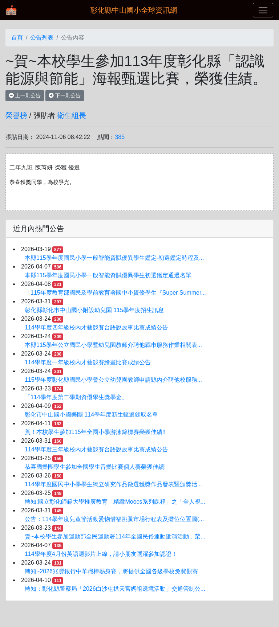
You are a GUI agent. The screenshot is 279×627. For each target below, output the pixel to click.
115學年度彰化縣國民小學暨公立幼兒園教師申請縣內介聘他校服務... (113, 380)
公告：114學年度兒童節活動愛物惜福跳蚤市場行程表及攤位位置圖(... (114, 519)
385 (120, 137)
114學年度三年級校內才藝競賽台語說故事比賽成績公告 (96, 449)
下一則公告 (65, 95)
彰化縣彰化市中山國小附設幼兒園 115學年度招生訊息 (94, 310)
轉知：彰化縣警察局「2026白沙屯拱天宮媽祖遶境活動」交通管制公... (115, 589)
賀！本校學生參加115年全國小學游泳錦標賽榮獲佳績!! (95, 432)
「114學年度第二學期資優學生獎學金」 (76, 397)
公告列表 (41, 37)
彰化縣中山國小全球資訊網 (133, 10)
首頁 (17, 37)
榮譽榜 (16, 115)
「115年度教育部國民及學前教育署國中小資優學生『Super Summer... (115, 293)
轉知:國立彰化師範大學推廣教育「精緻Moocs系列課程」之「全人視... (115, 502)
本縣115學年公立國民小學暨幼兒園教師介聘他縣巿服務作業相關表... (113, 345)
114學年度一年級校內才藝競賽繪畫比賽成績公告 (88, 362)
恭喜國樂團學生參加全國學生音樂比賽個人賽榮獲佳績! (95, 467)
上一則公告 (25, 95)
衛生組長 (71, 115)
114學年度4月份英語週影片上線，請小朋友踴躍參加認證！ (101, 554)
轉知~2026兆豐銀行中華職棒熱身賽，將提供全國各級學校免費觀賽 (111, 571)
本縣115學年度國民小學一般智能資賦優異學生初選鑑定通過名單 (108, 275)
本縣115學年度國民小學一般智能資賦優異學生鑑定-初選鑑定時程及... (114, 258)
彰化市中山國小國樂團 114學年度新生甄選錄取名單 (91, 414)
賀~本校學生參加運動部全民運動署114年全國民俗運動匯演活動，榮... (115, 536)
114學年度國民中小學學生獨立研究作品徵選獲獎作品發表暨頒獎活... (113, 484)
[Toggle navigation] (263, 10)
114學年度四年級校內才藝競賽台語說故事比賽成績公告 (96, 327)
